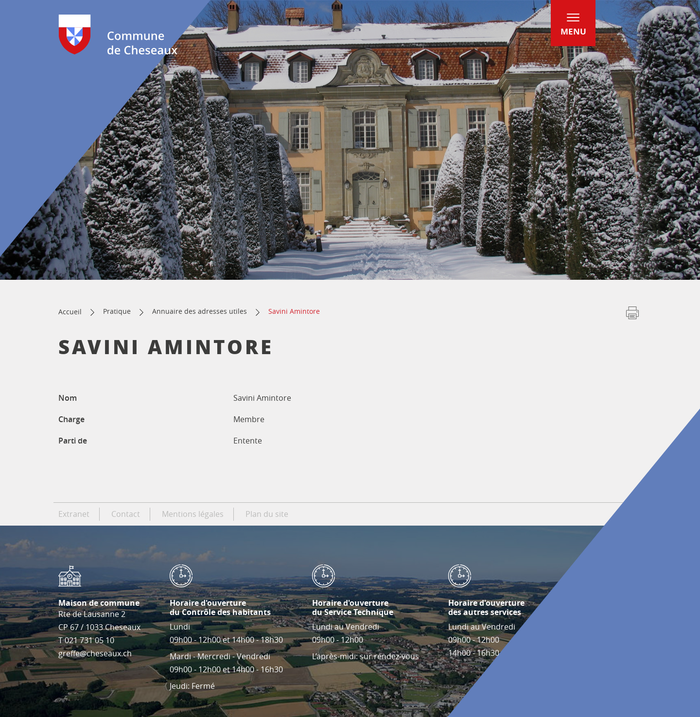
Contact (125, 514)
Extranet (73, 514)
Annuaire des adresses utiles (199, 311)
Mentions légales (193, 514)
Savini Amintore (294, 311)
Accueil (70, 311)
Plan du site (266, 514)
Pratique (117, 311)
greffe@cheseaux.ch (95, 653)
